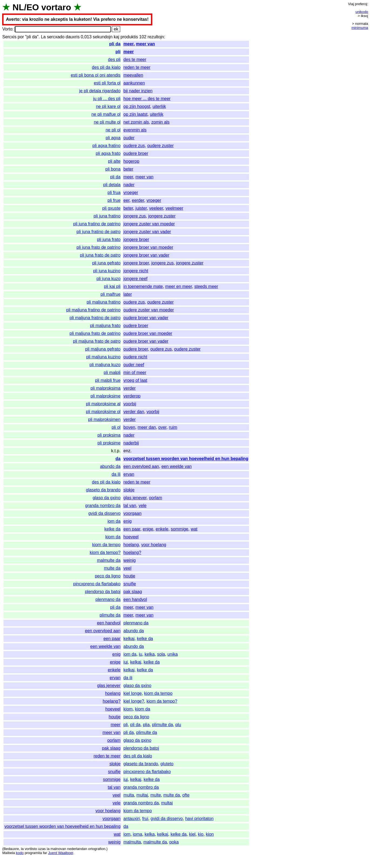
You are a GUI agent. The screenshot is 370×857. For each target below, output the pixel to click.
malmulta (132, 842)
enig (127, 521)
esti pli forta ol (107, 83)
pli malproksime (105, 396)
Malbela (8, 853)
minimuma (360, 28)
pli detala (111, 184)
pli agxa (113, 137)
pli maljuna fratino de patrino (93, 310)
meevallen (133, 75)
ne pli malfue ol (105, 114)
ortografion (96, 849)
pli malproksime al (103, 404)
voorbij (129, 404)
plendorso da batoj (102, 591)
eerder (138, 200)
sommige (179, 529)
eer (126, 200)
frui (145, 818)
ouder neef (133, 364)
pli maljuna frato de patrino (95, 333)
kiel (192, 834)
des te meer (134, 59)
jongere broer (136, 239)
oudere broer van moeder (147, 333)
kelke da (113, 529)
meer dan (147, 427)
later (127, 294)
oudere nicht (135, 357)
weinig (129, 560)
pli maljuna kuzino (103, 357)
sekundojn (103, 37)
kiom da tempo (106, 544)
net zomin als (136, 122)
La (43, 37)
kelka (149, 654)
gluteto (166, 763)
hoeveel (131, 537)
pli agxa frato (108, 153)
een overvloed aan (141, 466)
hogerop (131, 161)
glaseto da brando (103, 490)
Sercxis (9, 37)
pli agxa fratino (106, 145)
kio (200, 834)
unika (172, 654)
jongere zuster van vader (147, 231)
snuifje (129, 583)
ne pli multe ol (107, 122)
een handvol (135, 599)
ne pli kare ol (108, 106)
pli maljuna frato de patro (96, 341)
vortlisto (31, 849)
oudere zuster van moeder (148, 310)
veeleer (156, 208)
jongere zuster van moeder (149, 224)
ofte (186, 795)
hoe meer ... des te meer (146, 98)
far (45, 853)
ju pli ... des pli (106, 98)
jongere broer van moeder (148, 247)
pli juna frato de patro (100, 255)
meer (128, 44)
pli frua (113, 192)
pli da (114, 44)
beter (128, 169)
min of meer (134, 372)
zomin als (160, 122)
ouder (128, 137)
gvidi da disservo (104, 513)
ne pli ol (113, 130)
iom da (113, 521)
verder (129, 388)
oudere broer (135, 153)
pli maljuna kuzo (104, 364)
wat (194, 529)
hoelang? (132, 552)
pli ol (116, 427)
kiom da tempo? (105, 552)
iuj (125, 662)
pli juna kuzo (108, 278)
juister (141, 208)
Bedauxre (11, 849)
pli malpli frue (107, 380)
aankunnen (134, 83)
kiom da (112, 537)
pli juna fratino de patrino (96, 224)
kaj (116, 37)
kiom (128, 709)
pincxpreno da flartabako (96, 583)
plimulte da (110, 615)
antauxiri (131, 818)
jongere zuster (162, 216)
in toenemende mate (143, 286)
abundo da (110, 466)
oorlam (155, 497)
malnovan (58, 849)
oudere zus (134, 145)
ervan (128, 474)
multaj (142, 795)
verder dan (133, 411)
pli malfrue (110, 294)
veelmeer (174, 208)
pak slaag (132, 591)
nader (128, 184)
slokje (128, 490)
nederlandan (77, 849)
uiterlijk (159, 106)
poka (174, 842)
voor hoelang (153, 544)
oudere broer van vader (145, 317)
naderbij (131, 443)
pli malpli (112, 372)
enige (148, 529)
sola (161, 654)
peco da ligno (107, 576)
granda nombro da (102, 505)
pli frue (113, 200)
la (22, 849)
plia (146, 724)
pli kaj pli (112, 286)
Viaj (351, 4)
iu (140, 654)
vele (142, 505)
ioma (137, 834)
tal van (129, 505)
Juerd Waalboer (60, 853)
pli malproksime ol (103, 411)
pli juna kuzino (106, 270)
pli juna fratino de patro (98, 231)
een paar (131, 529)
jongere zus (134, 216)
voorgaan (132, 513)
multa (128, 795)
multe (155, 795)
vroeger (130, 192)
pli (117, 51)
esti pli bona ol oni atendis (95, 75)
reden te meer (136, 67)
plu (178, 724)
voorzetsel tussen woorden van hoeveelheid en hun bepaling (185, 458)
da (117, 458)
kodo (20, 853)
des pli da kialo (106, 67)
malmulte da (108, 560)
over (162, 427)
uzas (42, 849)
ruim (173, 427)
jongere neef (135, 278)
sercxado (56, 37)
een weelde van (177, 466)
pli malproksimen (104, 419)
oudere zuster (160, 145)
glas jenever (134, 497)
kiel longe (132, 693)
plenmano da (108, 599)
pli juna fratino (106, 216)
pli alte (114, 161)
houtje (129, 576)
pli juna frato (108, 239)
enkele (162, 529)
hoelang (131, 544)
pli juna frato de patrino (98, 247)
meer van (145, 44)
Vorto (7, 29)
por (21, 37)
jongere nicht (135, 270)
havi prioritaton (199, 818)
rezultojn (155, 37)
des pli (114, 59)
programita (33, 853)
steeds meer (206, 286)
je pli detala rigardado (99, 91)
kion (210, 834)
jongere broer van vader (146, 255)
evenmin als (134, 130)
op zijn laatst (135, 114)
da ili (116, 474)
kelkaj (128, 638)
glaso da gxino (106, 497)
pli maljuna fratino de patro (95, 317)
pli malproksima (105, 388)
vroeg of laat (135, 380)
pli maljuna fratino (103, 302)
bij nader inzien (138, 91)
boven (129, 427)
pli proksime (108, 443)
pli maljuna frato (105, 325)
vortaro (56, 7)
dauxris (73, 37)
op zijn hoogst (136, 106)
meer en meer (178, 286)
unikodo (361, 12)
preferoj (361, 4)
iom (126, 834)
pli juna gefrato (106, 263)
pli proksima (108, 435)
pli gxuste (111, 208)
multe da (112, 568)
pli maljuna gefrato (102, 349)
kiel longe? (133, 701)
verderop (131, 396)
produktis (129, 37)
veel (127, 568)
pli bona (112, 169)
